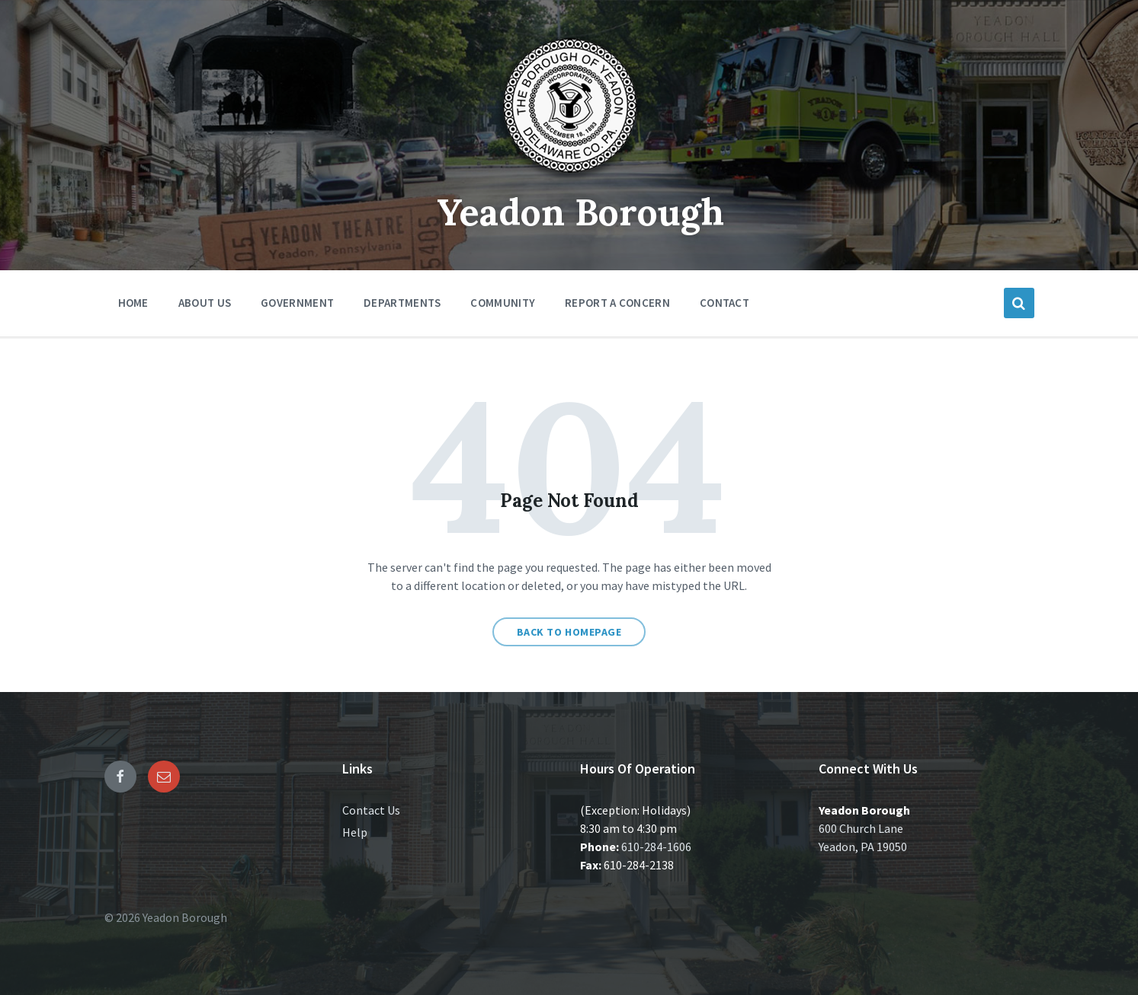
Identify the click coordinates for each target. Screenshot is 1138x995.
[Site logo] (569, 178)
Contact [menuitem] (724, 302)
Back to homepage (569, 632)
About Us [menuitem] (204, 302)
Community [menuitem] (502, 302)
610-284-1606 (656, 846)
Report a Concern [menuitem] (617, 302)
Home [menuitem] (133, 302)
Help (354, 832)
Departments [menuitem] (402, 302)
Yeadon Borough (580, 212)
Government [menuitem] (297, 302)
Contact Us (371, 810)
